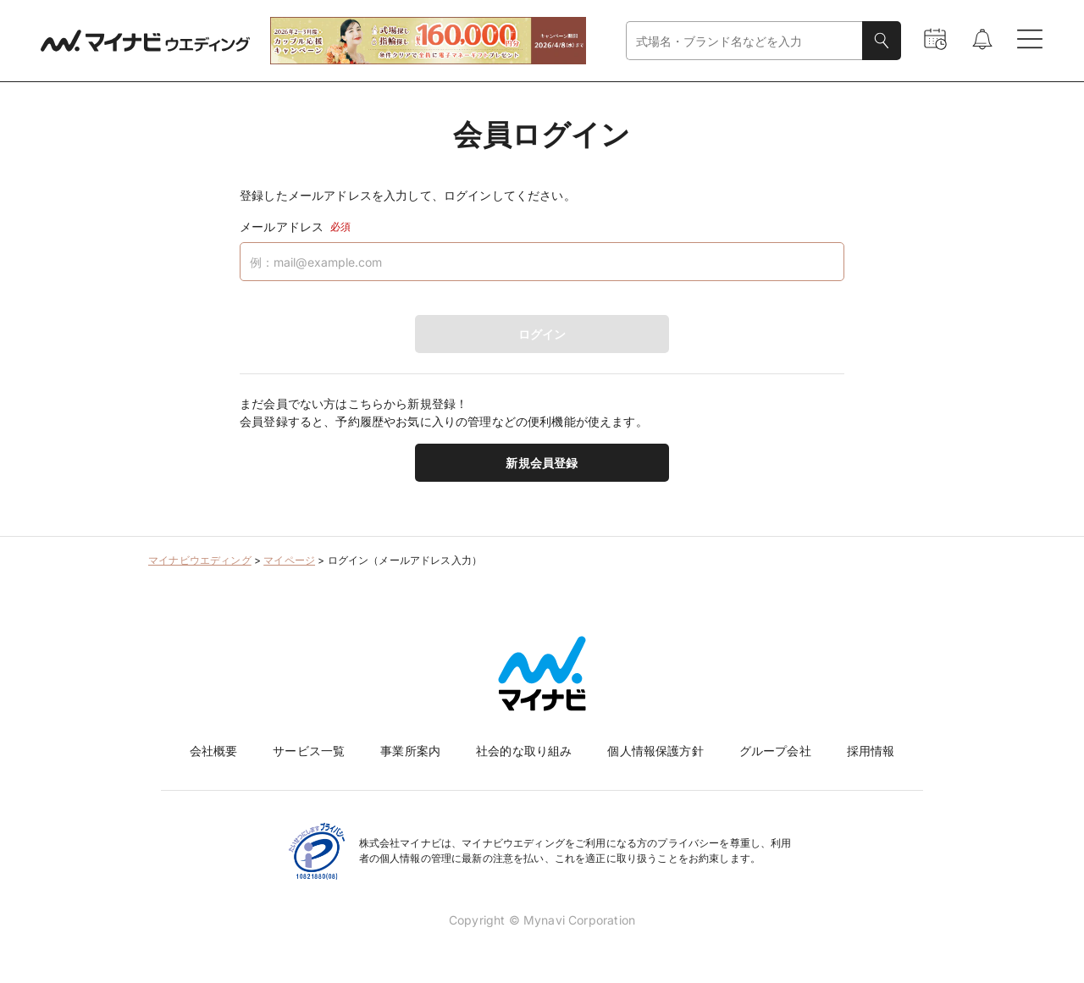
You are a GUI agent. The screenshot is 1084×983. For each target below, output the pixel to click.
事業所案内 (410, 750)
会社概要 (214, 750)
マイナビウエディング (200, 560)
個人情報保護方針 (655, 750)
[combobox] (744, 41)
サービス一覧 (309, 750)
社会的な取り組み (524, 750)
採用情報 (871, 750)
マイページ (289, 560)
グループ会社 (775, 750)
